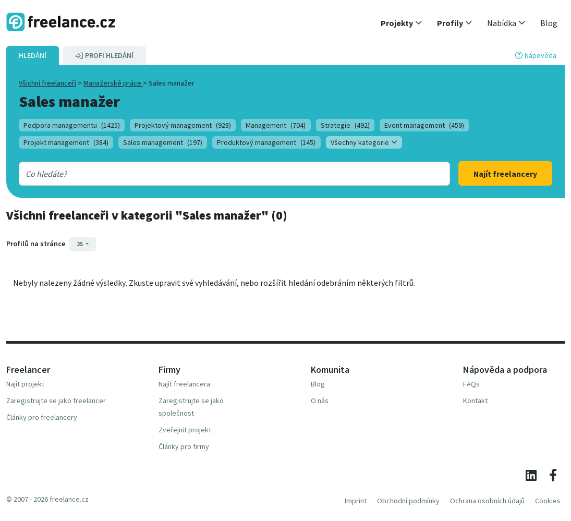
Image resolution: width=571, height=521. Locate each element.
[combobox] (215, 173)
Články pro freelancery (41, 417)
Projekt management (65, 142)
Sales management (162, 142)
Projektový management (183, 125)
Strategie (345, 125)
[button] (401, 23)
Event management (424, 125)
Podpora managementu (71, 125)
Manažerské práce (113, 83)
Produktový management (266, 142)
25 (80, 244)
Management (276, 125)
